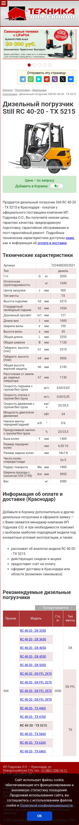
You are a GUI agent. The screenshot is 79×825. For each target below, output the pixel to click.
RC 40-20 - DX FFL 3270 (36, 682)
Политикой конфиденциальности (46, 805)
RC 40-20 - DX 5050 (33, 665)
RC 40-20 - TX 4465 (33, 708)
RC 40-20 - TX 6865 (33, 751)
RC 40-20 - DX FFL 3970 (36, 700)
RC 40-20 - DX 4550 (33, 656)
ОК (39, 816)
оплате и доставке (52, 243)
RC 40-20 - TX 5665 (33, 734)
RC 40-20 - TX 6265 (33, 743)
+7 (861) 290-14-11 (54, 770)
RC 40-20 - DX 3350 (33, 631)
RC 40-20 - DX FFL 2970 (36, 674)
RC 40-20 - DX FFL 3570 (36, 691)
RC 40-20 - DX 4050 (33, 648)
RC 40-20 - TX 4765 (33, 717)
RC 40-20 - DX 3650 (33, 639)
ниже (70, 238)
